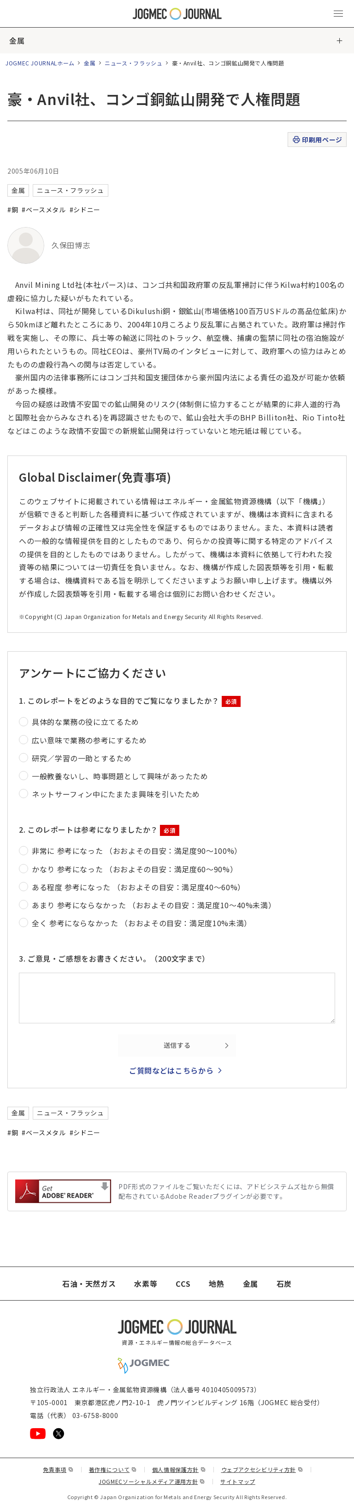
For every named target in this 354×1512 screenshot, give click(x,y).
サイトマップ (237, 1481)
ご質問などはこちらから (171, 1070)
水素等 (145, 1283)
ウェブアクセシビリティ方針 (262, 1469)
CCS (183, 1283)
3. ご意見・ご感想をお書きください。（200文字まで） (114, 958)
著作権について (113, 1469)
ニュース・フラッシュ (133, 63)
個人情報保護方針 (179, 1469)
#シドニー (85, 209)
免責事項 (58, 1469)
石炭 (284, 1283)
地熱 (216, 1283)
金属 (16, 40)
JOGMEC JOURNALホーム (40, 63)
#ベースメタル (43, 209)
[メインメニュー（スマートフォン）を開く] (338, 14)
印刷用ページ (317, 140)
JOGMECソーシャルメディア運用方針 (152, 1481)
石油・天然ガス (89, 1283)
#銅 (12, 209)
